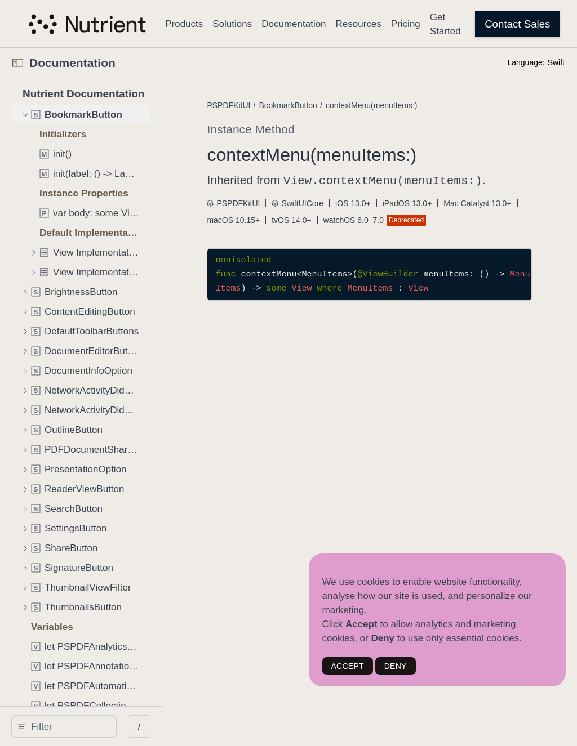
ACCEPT (347, 666)
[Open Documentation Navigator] (18, 63)
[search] (95, 726)
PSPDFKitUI (292, 105)
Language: (525, 62)
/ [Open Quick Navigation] (202, 726)
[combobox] (99, 726)
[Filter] (99, 726)
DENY (395, 666)
